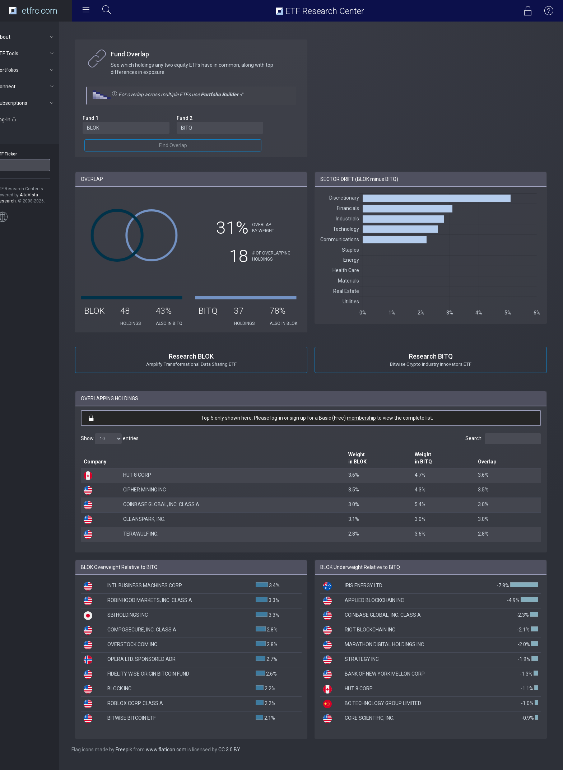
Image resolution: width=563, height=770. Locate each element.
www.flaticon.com (179, 756)
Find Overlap (183, 145)
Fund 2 (195, 118)
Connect (38, 86)
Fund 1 (103, 118)
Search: (503, 444)
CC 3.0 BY (242, 756)
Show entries (123, 444)
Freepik (137, 756)
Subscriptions (38, 103)
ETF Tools (38, 53)
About (38, 37)
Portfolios (38, 70)
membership (367, 424)
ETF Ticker (19, 154)
